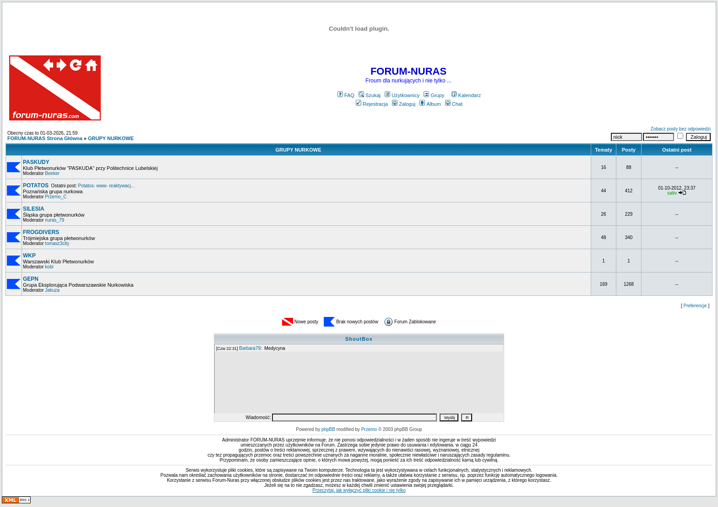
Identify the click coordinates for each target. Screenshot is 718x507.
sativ (672, 193)
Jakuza (52, 290)
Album (430, 104)
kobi (49, 266)
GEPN (30, 279)
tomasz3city (57, 243)
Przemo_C (55, 196)
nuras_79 (54, 220)
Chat (453, 104)
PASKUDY (36, 162)
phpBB (328, 429)
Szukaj (370, 95)
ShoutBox (359, 339)
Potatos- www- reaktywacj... (106, 185)
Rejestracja (372, 104)
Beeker (52, 173)
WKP (29, 255)
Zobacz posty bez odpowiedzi (681, 128)
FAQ (345, 95)
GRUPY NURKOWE (111, 138)
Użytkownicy (402, 95)
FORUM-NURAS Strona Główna (44, 138)
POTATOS (36, 185)
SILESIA (33, 209)
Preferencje (695, 305)
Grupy (434, 95)
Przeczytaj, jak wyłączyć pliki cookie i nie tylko (358, 490)
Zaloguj (403, 104)
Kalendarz (466, 95)
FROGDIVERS (41, 232)
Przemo (369, 429)
